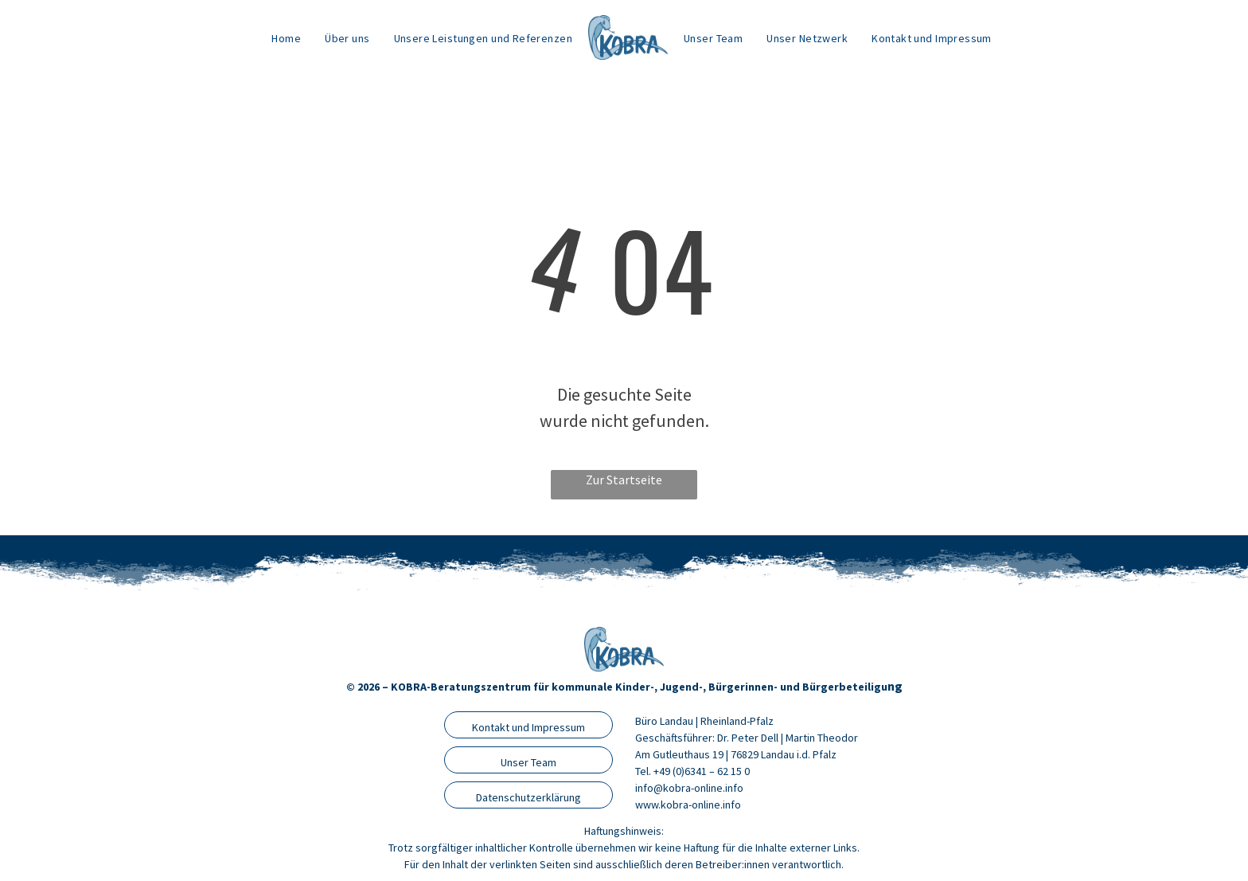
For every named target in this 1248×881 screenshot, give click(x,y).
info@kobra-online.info (689, 788)
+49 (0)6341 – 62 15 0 (701, 771)
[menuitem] (286, 38)
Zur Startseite (624, 479)
